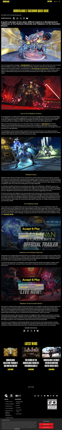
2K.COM (18, 405)
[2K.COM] (6, 395)
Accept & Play (31, 229)
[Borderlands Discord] (44, 395)
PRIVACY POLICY (9, 401)
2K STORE (18, 407)
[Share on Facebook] (32, 331)
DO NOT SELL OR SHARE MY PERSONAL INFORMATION (8, 413)
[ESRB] (52, 404)
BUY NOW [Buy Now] (49, 1)
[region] (31, 424)
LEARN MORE (10, 369)
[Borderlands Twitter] (41, 395)
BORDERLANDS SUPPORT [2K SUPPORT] (19, 402)
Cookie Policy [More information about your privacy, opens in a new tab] (17, 428)
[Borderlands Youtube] (48, 395)
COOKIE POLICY (9, 406)
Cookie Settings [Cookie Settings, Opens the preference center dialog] (46, 421)
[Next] (33, 387)
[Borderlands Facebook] (50, 395)
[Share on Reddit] (14, 18)
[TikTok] (35, 395)
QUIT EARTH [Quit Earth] (18, 413)
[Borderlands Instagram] (38, 395)
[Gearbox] (11, 395)
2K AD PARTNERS (9, 408)
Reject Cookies (46, 427)
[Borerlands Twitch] (53, 395)
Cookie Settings (9, 417)
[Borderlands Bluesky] (57, 395)
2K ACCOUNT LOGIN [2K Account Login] (19, 410)
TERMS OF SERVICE (10, 403)
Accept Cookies (46, 424)
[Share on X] (21, 18)
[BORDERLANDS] (6, 1)
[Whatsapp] (17, 18)
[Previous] (28, 387)
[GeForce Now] (18, 395)
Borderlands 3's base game (40, 68)
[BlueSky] (27, 18)
